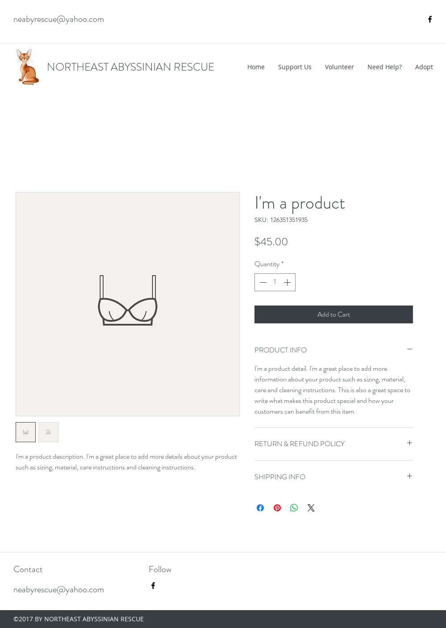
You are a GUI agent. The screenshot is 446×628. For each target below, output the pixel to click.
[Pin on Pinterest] (277, 507)
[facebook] (429, 19)
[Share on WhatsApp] (294, 507)
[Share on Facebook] (260, 507)
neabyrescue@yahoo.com (58, 19)
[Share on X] (311, 507)
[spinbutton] (275, 282)
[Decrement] (262, 282)
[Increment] (288, 282)
